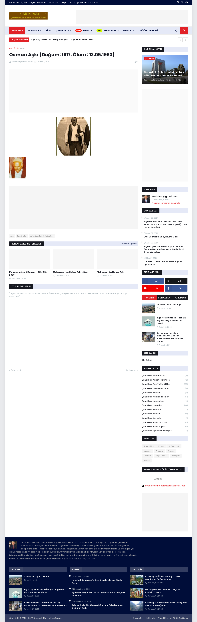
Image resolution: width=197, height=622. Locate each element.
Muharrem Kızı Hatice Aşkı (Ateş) (70, 272)
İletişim (64, 2)
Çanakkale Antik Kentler (165, 375)
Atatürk (171, 451)
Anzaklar (147, 451)
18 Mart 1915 (149, 446)
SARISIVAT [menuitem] (33, 30)
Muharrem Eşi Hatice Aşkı (110, 272)
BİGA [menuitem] (48, 30)
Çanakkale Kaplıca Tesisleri (165, 397)
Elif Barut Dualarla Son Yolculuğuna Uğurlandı (163, 263)
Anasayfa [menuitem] (17, 30)
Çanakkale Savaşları (165, 418)
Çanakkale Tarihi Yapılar (165, 426)
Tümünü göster (129, 243)
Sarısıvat (147, 455)
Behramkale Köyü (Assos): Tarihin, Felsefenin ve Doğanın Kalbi (97, 606)
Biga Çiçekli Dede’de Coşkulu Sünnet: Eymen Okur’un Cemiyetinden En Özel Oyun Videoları (164, 249)
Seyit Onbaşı (161, 455)
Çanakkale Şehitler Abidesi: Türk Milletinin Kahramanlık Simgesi (164, 74)
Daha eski (131, 370)
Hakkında (53, 2)
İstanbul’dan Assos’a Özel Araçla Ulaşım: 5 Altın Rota (97, 581)
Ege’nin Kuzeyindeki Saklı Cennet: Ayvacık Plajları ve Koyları (98, 594)
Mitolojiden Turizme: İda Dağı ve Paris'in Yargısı (162, 591)
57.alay (161, 446)
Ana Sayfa (14, 48)
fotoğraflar (22, 236)
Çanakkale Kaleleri (165, 392)
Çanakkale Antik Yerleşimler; (165, 380)
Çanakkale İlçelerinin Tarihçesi (165, 430)
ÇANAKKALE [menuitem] (62, 30)
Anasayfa (14, 2)
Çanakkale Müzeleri (165, 409)
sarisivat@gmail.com (165, 196)
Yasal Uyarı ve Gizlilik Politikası (84, 2)
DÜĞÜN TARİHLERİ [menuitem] (148, 30)
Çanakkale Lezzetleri (165, 405)
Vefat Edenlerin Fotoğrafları (42, 236)
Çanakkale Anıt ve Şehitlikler (165, 384)
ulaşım (147, 460)
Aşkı (23, 48)
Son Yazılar (164, 297)
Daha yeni (16, 370)
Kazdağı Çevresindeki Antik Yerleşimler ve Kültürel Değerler (166, 604)
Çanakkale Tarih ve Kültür (165, 422)
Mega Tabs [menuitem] (110, 30)
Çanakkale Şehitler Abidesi (33, 2)
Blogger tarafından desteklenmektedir (163, 485)
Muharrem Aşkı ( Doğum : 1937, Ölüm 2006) (28, 273)
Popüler (149, 297)
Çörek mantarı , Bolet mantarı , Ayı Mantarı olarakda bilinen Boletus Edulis (170, 337)
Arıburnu (159, 451)
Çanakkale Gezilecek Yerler (165, 388)
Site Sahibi (147, 360)
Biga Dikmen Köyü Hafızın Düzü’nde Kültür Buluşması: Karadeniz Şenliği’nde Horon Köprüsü (165, 224)
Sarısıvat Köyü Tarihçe (169, 304)
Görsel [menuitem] (127, 30)
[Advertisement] (132, 17)
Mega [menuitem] (86, 30)
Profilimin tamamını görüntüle (166, 203)
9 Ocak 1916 (174, 446)
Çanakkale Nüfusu (165, 413)
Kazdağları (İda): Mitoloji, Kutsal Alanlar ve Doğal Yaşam (162, 578)
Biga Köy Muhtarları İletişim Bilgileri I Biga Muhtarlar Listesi (62, 39)
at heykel (176, 455)
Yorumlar (180, 297)
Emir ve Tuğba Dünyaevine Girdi (161, 236)
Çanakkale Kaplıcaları (165, 401)
